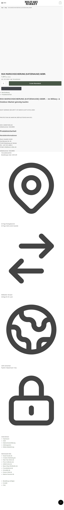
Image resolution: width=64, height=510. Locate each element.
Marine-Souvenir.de (8, 474)
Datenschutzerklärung (9, 443)
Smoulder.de (6, 470)
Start (2, 7)
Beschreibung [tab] (6, 92)
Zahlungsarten (7, 445)
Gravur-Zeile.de (7, 472)
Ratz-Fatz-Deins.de (8, 460)
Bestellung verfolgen (9, 481)
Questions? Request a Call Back (11, 88)
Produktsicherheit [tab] (7, 94)
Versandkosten (16, 79)
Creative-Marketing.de (9, 458)
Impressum (6, 439)
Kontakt (5, 483)
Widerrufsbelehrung (8, 447)
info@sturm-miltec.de (10, 147)
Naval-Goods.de (7, 455)
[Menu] (3, 3)
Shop (6, 7)
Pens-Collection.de (8, 462)
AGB (4, 441)
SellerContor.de (7, 464)
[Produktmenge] (3, 83)
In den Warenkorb (35, 83)
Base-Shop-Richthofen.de (10, 466)
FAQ (4, 485)
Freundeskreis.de (8, 468)
